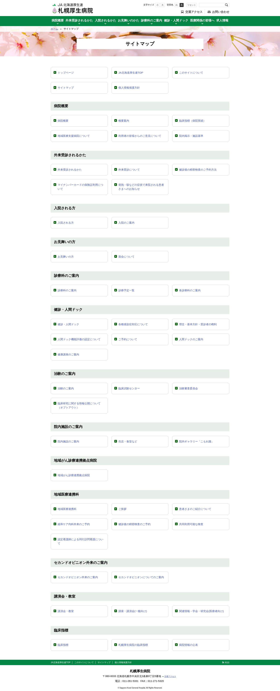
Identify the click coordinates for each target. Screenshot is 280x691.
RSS (227, 662)
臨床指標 (63, 644)
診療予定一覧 (126, 290)
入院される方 (66, 222)
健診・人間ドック (176, 20)
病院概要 (58, 20)
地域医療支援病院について (74, 135)
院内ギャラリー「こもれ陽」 (196, 441)
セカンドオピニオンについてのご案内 (141, 577)
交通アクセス (193, 11)
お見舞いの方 (66, 256)
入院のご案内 (126, 222)
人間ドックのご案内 (191, 339)
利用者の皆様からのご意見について (139, 135)
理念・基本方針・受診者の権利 (198, 324)
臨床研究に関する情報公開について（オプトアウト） (79, 405)
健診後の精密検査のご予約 (134, 524)
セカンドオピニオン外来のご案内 (78, 577)
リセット (191, 5)
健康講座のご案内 (68, 354)
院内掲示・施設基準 (191, 135)
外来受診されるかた (79, 20)
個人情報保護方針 (129, 87)
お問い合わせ (220, 11)
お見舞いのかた (128, 20)
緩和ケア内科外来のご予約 (74, 524)
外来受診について (129, 169)
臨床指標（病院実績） (192, 120)
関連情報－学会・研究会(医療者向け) (201, 611)
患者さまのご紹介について (195, 508)
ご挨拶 (122, 508)
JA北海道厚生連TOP (130, 72)
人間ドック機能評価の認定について (79, 339)
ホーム (54, 28)
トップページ (66, 72)
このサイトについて (191, 72)
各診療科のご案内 (190, 290)
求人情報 (222, 20)
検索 (226, 5)
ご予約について (127, 339)
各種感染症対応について (133, 324)
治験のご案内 (66, 388)
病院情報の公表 (188, 644)
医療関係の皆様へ (202, 20)
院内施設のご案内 (68, 441)
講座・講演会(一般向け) (132, 611)
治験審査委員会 (188, 388)
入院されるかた (105, 20)
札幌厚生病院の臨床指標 (133, 644)
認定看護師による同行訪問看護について (80, 541)
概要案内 (123, 120)
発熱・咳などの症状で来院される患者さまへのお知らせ (141, 186)
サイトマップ (66, 87)
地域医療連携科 (67, 508)
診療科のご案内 (151, 20)
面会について (126, 256)
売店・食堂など (127, 441)
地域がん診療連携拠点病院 (74, 475)
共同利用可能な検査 (191, 524)
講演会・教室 (66, 611)
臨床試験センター (129, 388)
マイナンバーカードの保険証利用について (80, 186)
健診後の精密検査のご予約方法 (198, 169)
